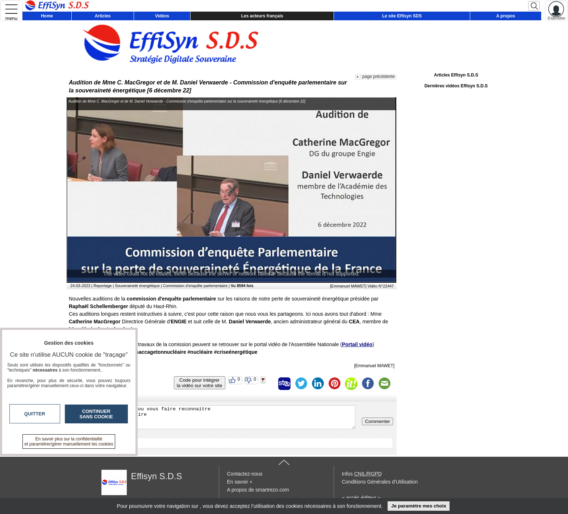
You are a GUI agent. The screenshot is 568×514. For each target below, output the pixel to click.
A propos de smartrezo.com (258, 490)
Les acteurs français (262, 15)
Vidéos (162, 15)
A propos (505, 15)
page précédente (378, 76)
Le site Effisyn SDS (402, 15)
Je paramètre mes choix (418, 506)
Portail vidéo (357, 344)
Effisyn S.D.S (156, 476)
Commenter (377, 421)
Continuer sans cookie (96, 414)
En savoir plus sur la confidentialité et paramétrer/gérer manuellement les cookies (69, 441)
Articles (102, 15)
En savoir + (239, 482)
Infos (362, 474)
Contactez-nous (245, 474)
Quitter (34, 413)
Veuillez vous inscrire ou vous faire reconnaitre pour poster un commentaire (212, 417)
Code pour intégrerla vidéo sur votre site (199, 382)
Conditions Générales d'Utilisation (380, 482)
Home (47, 15)
